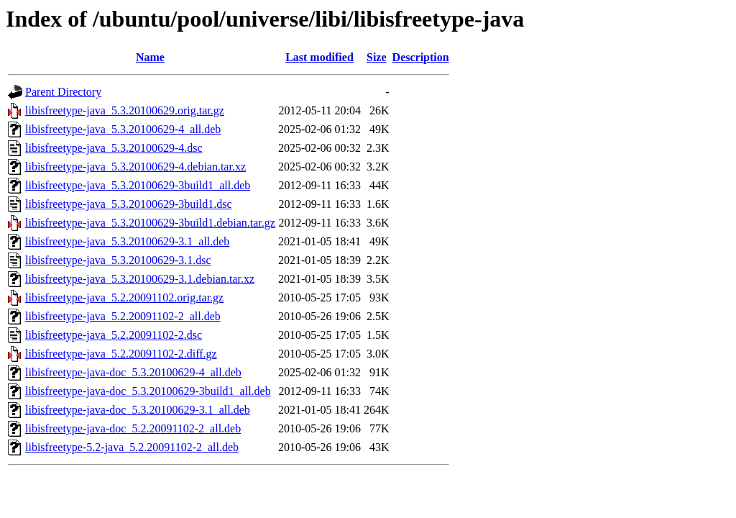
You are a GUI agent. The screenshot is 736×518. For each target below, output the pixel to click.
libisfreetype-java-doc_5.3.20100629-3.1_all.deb (137, 410)
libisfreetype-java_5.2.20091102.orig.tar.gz (124, 297)
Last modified (319, 57)
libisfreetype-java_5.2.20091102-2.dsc (113, 335)
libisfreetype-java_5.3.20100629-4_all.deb (123, 129)
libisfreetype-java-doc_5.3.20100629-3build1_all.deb (148, 391)
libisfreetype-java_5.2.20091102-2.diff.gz (121, 353)
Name (150, 57)
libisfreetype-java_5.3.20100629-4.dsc (114, 148)
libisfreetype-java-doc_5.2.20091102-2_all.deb (133, 428)
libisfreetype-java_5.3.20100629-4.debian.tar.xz (135, 166)
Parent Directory (63, 92)
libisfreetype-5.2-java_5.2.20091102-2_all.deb (132, 447)
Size (377, 57)
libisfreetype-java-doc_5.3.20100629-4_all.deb (133, 372)
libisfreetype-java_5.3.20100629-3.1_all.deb (127, 241)
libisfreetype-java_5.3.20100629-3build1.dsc (128, 204)
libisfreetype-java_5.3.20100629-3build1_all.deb (137, 185)
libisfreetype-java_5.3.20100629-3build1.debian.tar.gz (150, 223)
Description (420, 57)
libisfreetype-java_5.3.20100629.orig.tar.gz (124, 110)
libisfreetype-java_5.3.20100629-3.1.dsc (118, 260)
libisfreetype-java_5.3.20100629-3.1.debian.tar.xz (139, 279)
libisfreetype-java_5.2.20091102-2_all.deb (123, 316)
